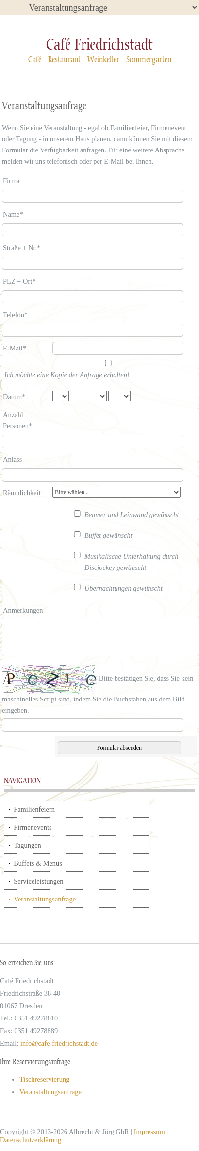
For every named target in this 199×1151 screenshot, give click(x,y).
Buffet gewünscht (108, 535)
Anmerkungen (23, 610)
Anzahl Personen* (17, 420)
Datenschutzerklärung (30, 1140)
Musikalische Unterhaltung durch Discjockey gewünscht (131, 561)
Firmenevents (32, 827)
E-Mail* (14, 348)
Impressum (149, 1131)
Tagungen (27, 845)
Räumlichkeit (22, 493)
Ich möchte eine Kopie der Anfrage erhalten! (67, 375)
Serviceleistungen (38, 881)
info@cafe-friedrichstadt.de (59, 1043)
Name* (13, 214)
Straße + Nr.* (21, 247)
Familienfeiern (34, 809)
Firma (11, 180)
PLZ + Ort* (19, 281)
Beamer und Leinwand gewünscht (131, 514)
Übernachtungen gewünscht (123, 588)
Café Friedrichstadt (99, 44)
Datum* (14, 396)
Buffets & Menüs (38, 863)
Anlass (12, 459)
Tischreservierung (44, 1079)
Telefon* (15, 314)
